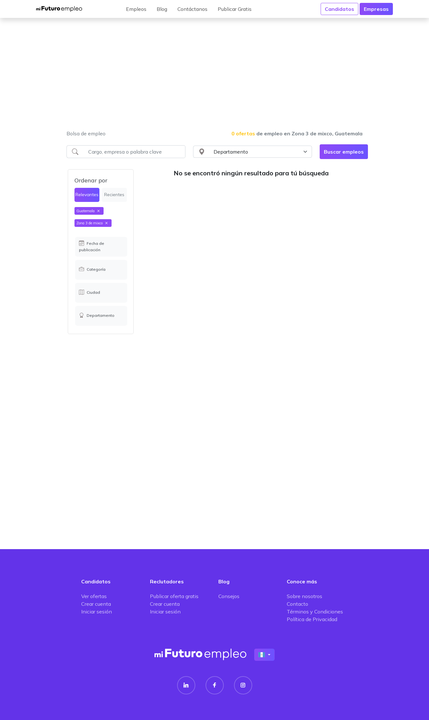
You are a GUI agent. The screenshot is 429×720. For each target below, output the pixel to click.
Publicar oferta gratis (174, 596)
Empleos (136, 9)
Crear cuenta (96, 604)
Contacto (297, 604)
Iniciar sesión (96, 611)
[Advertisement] (214, 78)
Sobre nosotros (304, 596)
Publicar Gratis (235, 9)
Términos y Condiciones (315, 611)
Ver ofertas (94, 596)
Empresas (376, 9)
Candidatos (339, 9)
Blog (162, 9)
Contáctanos (192, 9)
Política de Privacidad (312, 619)
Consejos (228, 596)
